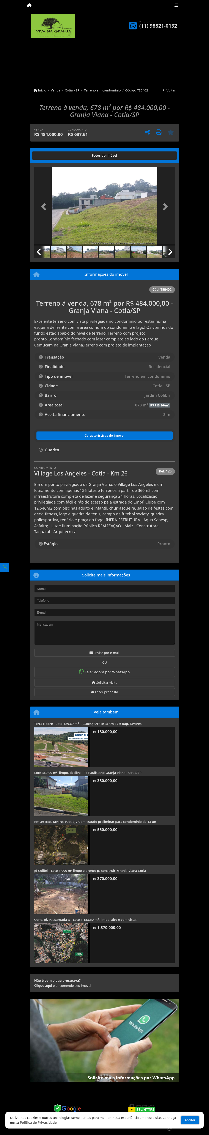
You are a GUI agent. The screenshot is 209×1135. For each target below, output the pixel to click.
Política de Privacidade (38, 1122)
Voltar (169, 90)
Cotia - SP (72, 90)
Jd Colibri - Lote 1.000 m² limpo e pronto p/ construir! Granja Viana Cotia (90, 870)
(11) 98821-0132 (158, 25)
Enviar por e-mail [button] (105, 652)
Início (39, 90)
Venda (55, 90)
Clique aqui (43, 985)
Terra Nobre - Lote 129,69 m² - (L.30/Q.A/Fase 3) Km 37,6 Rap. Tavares (88, 723)
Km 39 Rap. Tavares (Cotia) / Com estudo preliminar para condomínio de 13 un (95, 821)
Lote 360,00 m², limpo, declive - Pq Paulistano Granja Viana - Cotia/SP (87, 772)
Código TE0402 (136, 90)
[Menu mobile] (29, 5)
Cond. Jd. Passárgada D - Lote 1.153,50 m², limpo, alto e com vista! (85, 919)
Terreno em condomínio (102, 90)
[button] (44, 206)
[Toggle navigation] (176, 6)
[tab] (48, 155)
